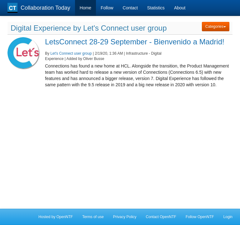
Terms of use (93, 217)
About (180, 7)
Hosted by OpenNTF (55, 217)
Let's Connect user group (71, 53)
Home (85, 7)
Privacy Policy (125, 217)
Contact (130, 7)
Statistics (156, 7)
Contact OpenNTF (161, 217)
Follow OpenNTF (200, 217)
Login (227, 217)
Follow (107, 7)
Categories (215, 26)
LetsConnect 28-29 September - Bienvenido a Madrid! (134, 42)
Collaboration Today (39, 8)
